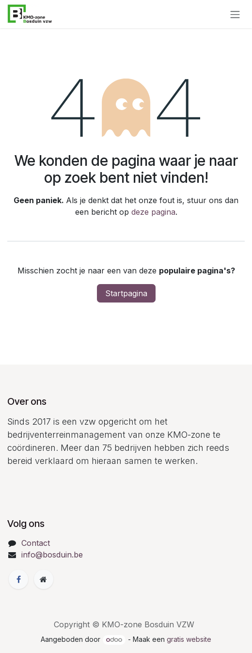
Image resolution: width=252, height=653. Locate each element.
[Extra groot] (43, 579)
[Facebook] (18, 579)
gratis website (189, 639)
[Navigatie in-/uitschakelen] (235, 14)
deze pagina (153, 212)
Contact (35, 543)
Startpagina (126, 293)
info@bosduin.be (52, 554)
